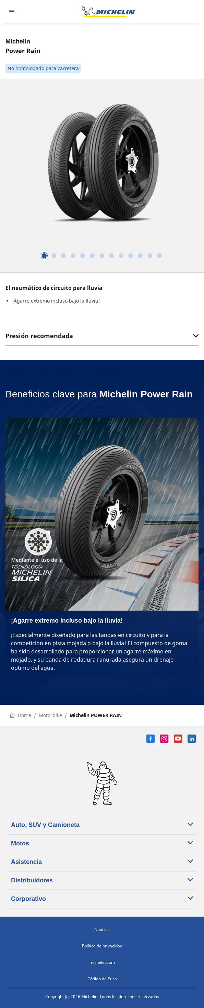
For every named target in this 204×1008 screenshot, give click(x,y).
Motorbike (50, 715)
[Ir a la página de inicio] (108, 11)
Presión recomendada (102, 336)
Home (20, 715)
